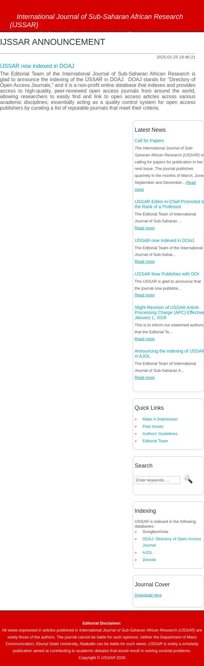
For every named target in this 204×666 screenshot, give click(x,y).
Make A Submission (160, 419)
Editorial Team (155, 441)
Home (23, 33)
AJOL (148, 552)
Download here (148, 595)
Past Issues (153, 426)
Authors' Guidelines (160, 433)
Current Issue (82, 33)
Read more (144, 228)
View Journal (49, 33)
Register (136, 33)
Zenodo (149, 559)
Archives (111, 33)
